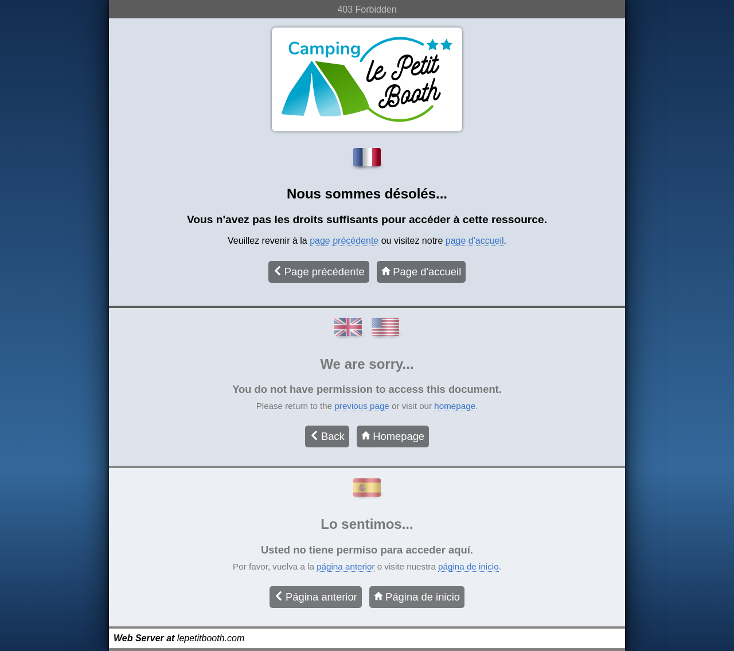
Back (327, 436)
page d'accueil (475, 240)
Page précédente (319, 272)
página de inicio (468, 566)
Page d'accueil (421, 272)
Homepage (392, 436)
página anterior (345, 566)
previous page (361, 406)
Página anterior (315, 597)
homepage (454, 406)
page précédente (344, 240)
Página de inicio (417, 597)
